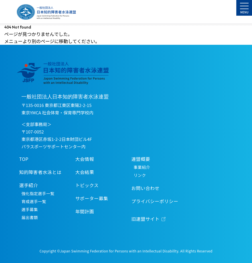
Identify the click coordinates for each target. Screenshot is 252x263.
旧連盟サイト (145, 218)
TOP (24, 158)
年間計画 (84, 211)
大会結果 (84, 172)
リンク (140, 175)
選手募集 (29, 209)
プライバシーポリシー (154, 201)
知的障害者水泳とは (40, 172)
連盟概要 (140, 158)
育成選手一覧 (33, 201)
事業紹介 (142, 167)
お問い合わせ (145, 188)
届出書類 (29, 217)
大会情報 (84, 158)
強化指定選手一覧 (37, 193)
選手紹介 (28, 185)
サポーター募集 (91, 198)
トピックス (87, 185)
